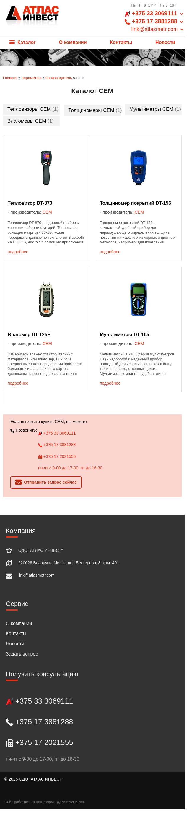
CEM (47, 212)
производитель (58, 78)
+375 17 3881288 (57, 444)
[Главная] (32, 18)
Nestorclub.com (73, 802)
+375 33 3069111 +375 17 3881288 (155, 21)
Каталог (22, 42)
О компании (73, 42)
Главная (10, 78)
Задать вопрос (22, 653)
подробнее (18, 251)
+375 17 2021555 (57, 456)
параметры (31, 78)
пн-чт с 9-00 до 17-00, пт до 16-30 (70, 468)
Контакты (121, 42)
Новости (165, 42)
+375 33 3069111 (57, 433)
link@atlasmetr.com (36, 575)
